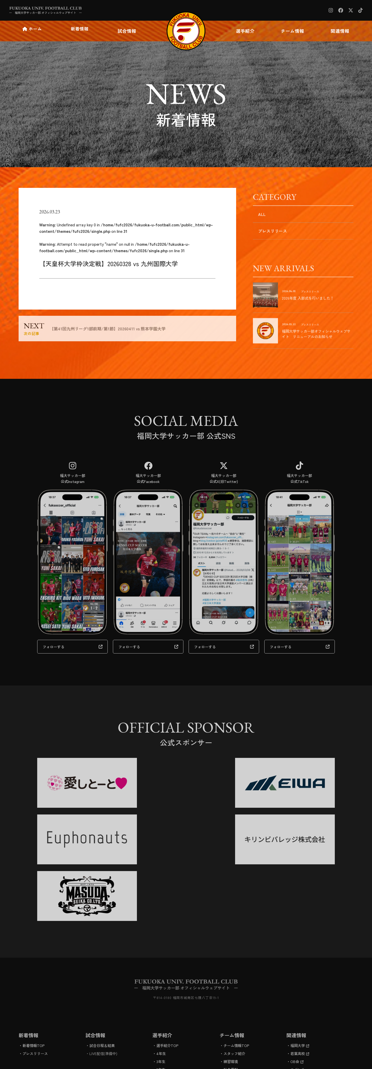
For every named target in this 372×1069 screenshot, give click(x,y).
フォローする (53, 634)
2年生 (160, 992)
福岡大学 (299, 968)
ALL (262, 217)
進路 (227, 1000)
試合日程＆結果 (102, 968)
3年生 (160, 984)
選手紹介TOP (167, 968)
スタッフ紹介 (234, 976)
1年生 (160, 1000)
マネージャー (167, 1016)
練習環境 (230, 984)
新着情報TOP (33, 968)
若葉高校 (299, 976)
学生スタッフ (167, 1008)
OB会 (297, 984)
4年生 (161, 976)
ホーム (33, 31)
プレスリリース (272, 234)
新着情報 (80, 31)
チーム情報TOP (236, 968)
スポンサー (299, 992)
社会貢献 (230, 992)
